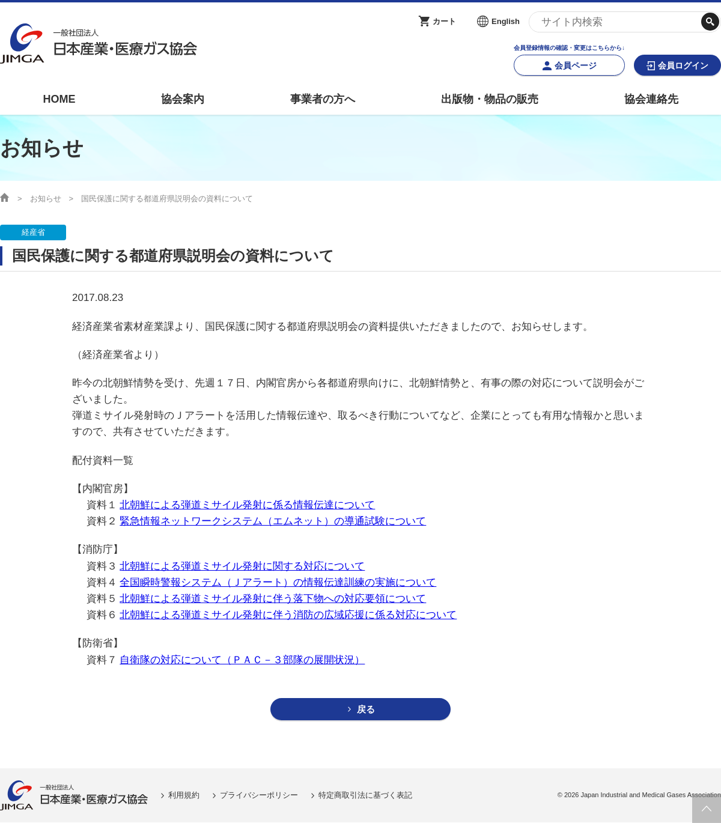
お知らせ (45, 198)
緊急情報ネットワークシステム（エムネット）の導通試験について (273, 521)
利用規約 (183, 795)
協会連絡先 (651, 99)
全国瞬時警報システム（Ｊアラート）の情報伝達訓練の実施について (278, 582)
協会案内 (182, 99)
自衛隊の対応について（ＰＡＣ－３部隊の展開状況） (242, 660)
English (505, 21)
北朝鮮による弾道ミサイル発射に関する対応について (242, 566)
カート (444, 21)
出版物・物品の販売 (489, 99)
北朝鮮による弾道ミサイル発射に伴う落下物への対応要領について (273, 598)
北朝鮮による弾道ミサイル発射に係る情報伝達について (247, 505)
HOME (59, 99)
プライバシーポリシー (259, 795)
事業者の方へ (322, 99)
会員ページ (576, 65)
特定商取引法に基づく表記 (365, 795)
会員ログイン (683, 65)
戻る (366, 710)
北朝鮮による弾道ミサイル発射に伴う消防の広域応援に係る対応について (288, 615)
